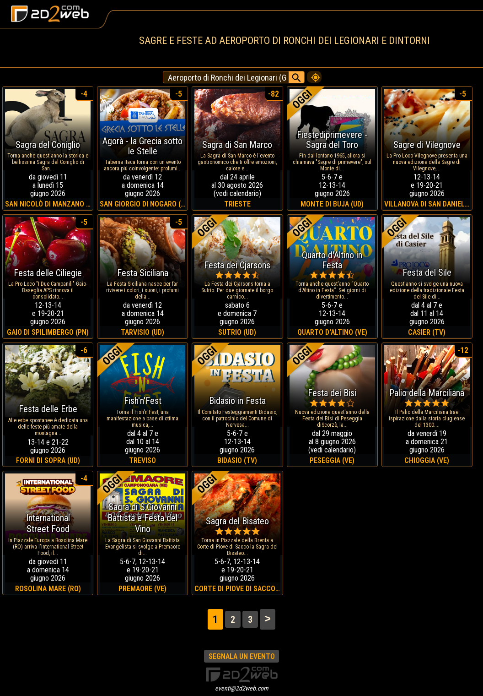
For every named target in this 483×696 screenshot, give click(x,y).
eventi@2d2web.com (241, 688)
